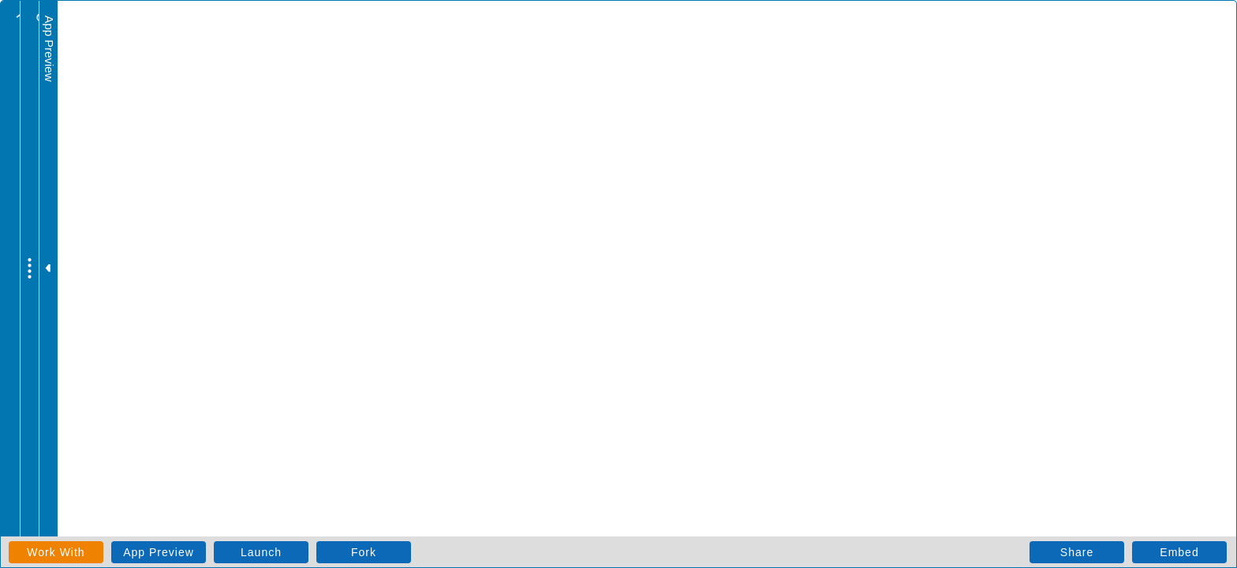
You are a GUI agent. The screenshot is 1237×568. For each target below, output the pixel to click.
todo (63, 36)
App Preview (158, 552)
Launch (261, 552)
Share (1076, 552)
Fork (363, 552)
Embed (1179, 552)
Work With (55, 552)
